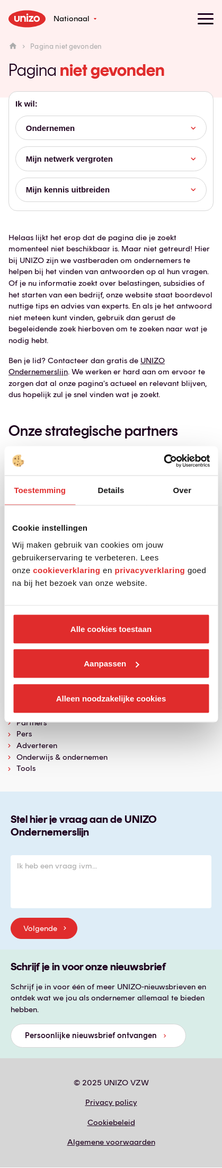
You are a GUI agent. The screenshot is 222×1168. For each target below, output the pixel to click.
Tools (25, 768)
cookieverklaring (66, 569)
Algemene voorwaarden (111, 1142)
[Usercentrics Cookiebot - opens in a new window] (163, 461)
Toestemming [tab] (40, 490)
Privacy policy (111, 1102)
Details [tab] (111, 490)
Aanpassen (111, 663)
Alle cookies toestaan (111, 628)
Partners (31, 722)
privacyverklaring (149, 569)
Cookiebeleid (111, 1122)
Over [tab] (182, 490)
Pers (24, 734)
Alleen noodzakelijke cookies (111, 697)
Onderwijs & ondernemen (62, 757)
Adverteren (36, 745)
